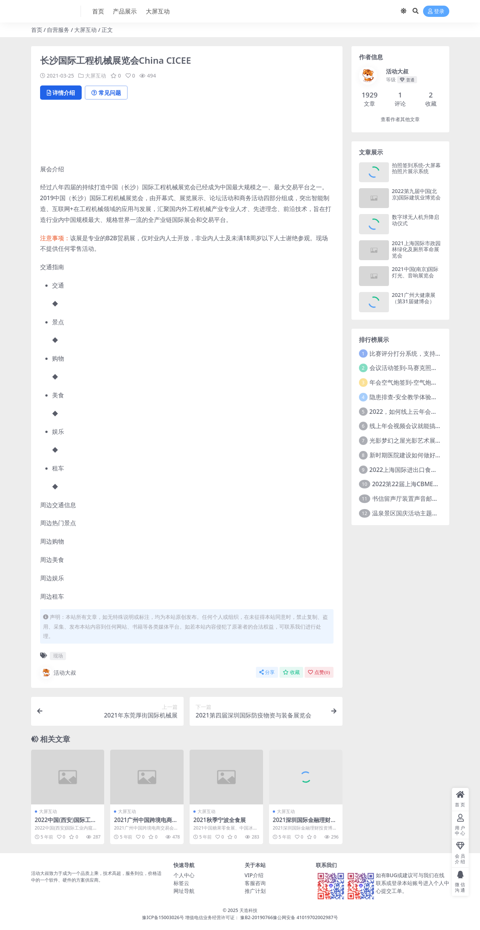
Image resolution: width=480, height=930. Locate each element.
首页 (36, 29)
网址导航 (183, 890)
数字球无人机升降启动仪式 (415, 220)
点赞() (319, 672)
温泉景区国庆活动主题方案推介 (414, 513)
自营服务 (58, 29)
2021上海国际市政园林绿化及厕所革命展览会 (416, 249)
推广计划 (255, 890)
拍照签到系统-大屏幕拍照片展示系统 (416, 168)
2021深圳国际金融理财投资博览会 (304, 823)
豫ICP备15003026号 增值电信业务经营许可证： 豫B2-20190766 (207, 917)
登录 (436, 11)
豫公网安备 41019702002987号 (305, 917)
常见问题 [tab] (106, 92)
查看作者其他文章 (400, 119)
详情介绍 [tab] (61, 92)
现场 (58, 655)
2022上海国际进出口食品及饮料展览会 (421, 470)
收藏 (291, 672)
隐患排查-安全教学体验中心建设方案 (418, 397)
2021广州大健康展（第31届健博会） (413, 298)
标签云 (181, 883)
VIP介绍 (254, 875)
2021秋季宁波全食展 (219, 820)
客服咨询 (255, 883)
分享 (267, 672)
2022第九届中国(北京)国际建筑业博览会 (416, 194)
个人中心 (183, 875)
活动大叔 (58, 673)
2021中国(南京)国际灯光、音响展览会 (415, 272)
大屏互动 (85, 29)
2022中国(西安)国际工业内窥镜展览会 (66, 823)
